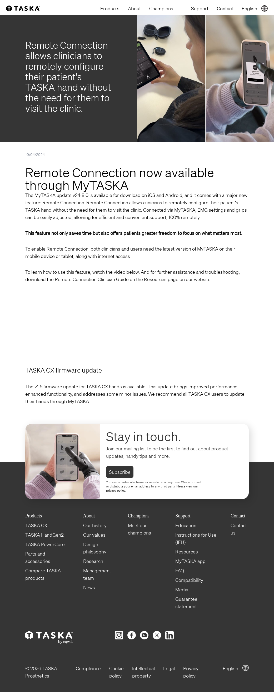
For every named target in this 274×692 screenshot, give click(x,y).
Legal (169, 668)
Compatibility (189, 580)
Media (181, 589)
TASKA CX (36, 525)
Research (93, 561)
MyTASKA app (190, 561)
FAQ (179, 570)
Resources (186, 551)
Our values (94, 535)
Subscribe (120, 472)
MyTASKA (78, 401)
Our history (95, 525)
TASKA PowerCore (45, 544)
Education (185, 525)
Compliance (88, 668)
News (89, 587)
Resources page (161, 279)
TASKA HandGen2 (44, 535)
